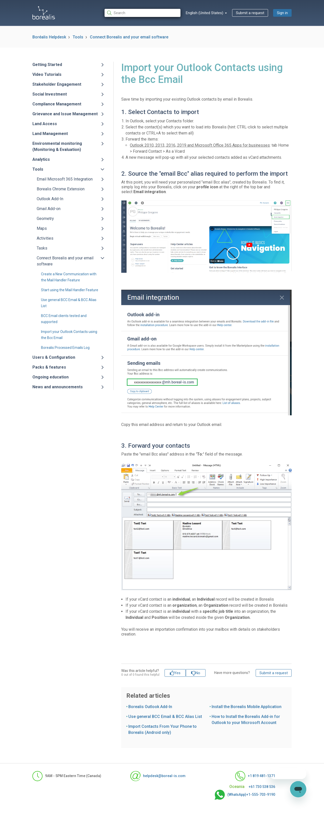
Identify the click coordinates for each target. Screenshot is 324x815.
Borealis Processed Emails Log (65, 348)
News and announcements (57, 386)
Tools (78, 37)
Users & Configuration (53, 357)
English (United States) (205, 13)
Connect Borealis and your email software (129, 37)
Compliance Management (56, 104)
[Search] (142, 13)
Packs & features (49, 367)
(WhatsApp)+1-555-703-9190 (245, 795)
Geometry (45, 218)
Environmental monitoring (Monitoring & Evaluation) (57, 146)
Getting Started (47, 64)
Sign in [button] (282, 13)
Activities (45, 238)
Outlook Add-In (50, 198)
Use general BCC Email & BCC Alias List (165, 716)
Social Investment (49, 94)
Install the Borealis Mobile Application (246, 706)
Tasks (42, 248)
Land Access (44, 123)
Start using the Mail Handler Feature (69, 290)
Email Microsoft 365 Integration (65, 179)
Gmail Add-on (48, 208)
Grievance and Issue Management (65, 113)
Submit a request (250, 13)
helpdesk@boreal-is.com (158, 776)
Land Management (50, 133)
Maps (42, 228)
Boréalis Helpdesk (49, 37)
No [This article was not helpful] (197, 673)
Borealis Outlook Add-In (150, 706)
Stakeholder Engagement (56, 84)
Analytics (41, 159)
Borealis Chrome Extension (61, 189)
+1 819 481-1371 (255, 776)
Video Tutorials (47, 74)
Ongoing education (50, 377)
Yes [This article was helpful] (177, 673)
